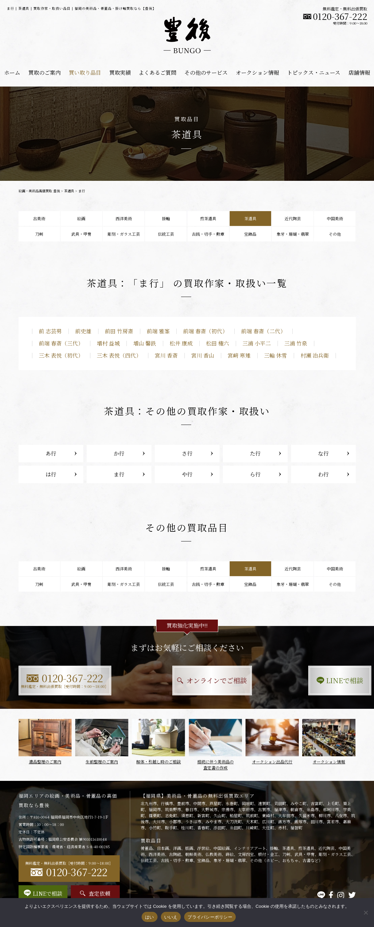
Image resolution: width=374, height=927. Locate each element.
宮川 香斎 (166, 355)
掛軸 (166, 218)
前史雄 (83, 331)
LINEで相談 (303, 680)
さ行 (187, 453)
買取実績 (120, 72)
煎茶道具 (208, 218)
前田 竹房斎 (119, 331)
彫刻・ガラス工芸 (124, 234)
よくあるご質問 (157, 72)
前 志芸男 (50, 331)
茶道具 (69, 190)
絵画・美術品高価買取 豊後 (39, 190)
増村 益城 (108, 343)
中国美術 (335, 218)
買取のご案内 (44, 72)
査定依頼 (95, 893)
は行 (51, 474)
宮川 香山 (202, 355)
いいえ (171, 917)
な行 (323, 453)
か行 (119, 453)
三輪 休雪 (275, 355)
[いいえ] (365, 912)
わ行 (323, 474)
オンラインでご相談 (187, 680)
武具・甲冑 (81, 234)
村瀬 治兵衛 (314, 355)
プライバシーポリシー (210, 917)
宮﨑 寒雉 (239, 355)
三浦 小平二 (256, 343)
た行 (255, 453)
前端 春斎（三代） (61, 343)
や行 (187, 474)
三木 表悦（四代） (119, 355)
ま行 (119, 474)
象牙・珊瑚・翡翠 (293, 234)
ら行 (255, 474)
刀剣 (39, 234)
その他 (335, 234)
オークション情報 (257, 72)
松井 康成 (181, 343)
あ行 (51, 453)
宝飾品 (250, 234)
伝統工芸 (166, 234)
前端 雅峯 (158, 331)
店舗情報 (359, 72)
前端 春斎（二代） (263, 331)
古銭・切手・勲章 (208, 234)
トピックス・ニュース (313, 72)
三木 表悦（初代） (61, 355)
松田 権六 (217, 343)
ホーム (12, 72)
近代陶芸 (293, 218)
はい (149, 917)
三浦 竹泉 (295, 343)
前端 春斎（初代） (205, 331)
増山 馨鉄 (144, 343)
